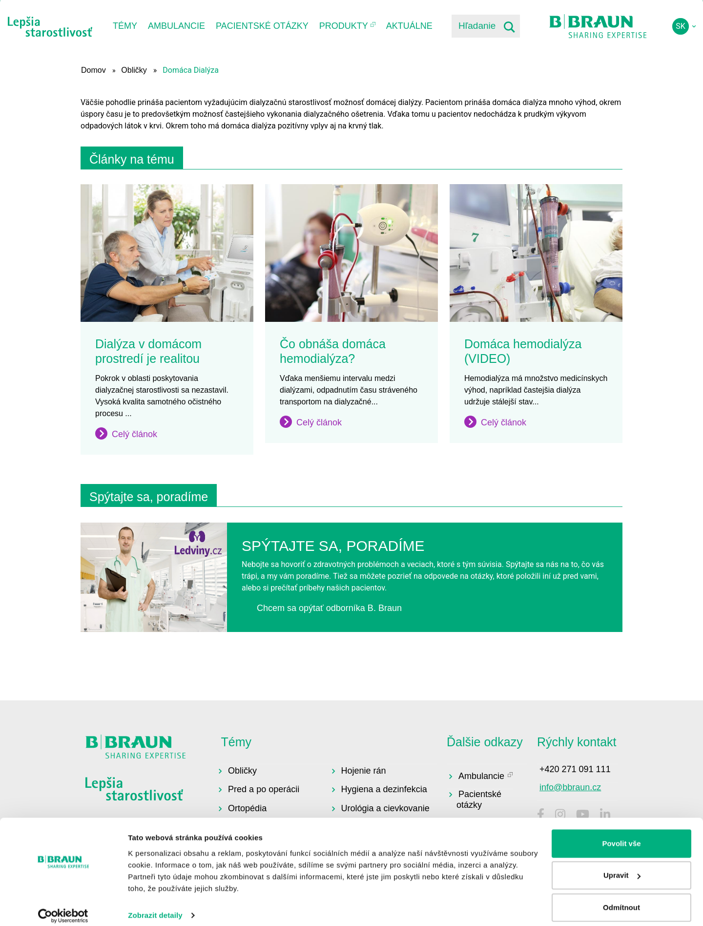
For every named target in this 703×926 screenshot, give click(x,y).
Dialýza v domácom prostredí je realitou (148, 351)
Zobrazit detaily (155, 907)
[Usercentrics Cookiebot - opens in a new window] (63, 907)
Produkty (343, 26)
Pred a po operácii (263, 789)
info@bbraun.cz (570, 787)
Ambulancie (176, 26)
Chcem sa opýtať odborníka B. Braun (329, 608)
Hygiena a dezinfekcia (384, 789)
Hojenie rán (363, 771)
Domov (93, 70)
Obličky (133, 70)
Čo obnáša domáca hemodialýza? (333, 351)
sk (680, 26)
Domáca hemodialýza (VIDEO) (522, 351)
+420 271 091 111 (575, 769)
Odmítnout (621, 899)
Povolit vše (621, 835)
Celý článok (134, 434)
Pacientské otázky (262, 26)
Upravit (622, 867)
